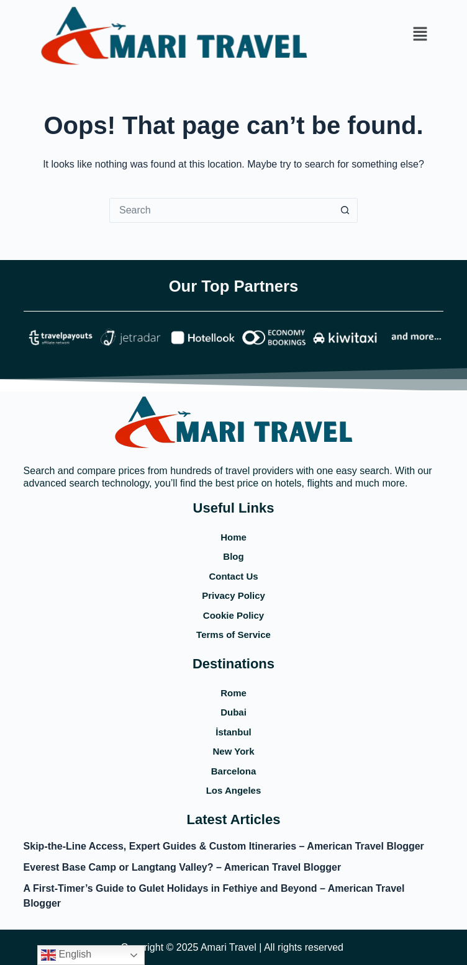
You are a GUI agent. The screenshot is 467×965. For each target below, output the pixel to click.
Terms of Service (233, 634)
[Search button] (345, 210)
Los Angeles (233, 790)
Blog (233, 556)
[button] (419, 34)
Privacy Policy (233, 595)
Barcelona (233, 771)
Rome (233, 693)
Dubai (233, 712)
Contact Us (233, 576)
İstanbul (233, 732)
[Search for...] (221, 210)
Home (233, 537)
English (66, 955)
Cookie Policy (233, 615)
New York (234, 751)
